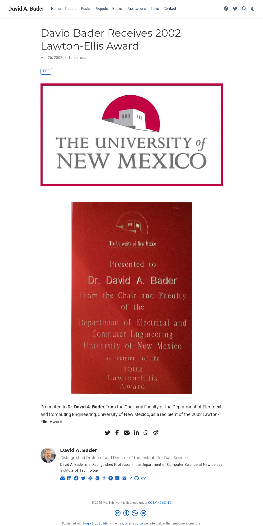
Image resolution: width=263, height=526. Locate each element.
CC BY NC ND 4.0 (159, 503)
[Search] (244, 9)
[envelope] (127, 432)
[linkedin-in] (136, 432)
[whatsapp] (146, 432)
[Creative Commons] (131, 513)
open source (134, 523)
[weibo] (155, 432)
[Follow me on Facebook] (226, 9)
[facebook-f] (117, 432)
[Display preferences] (253, 9)
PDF (46, 71)
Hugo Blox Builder (96, 523)
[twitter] (107, 432)
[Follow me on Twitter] (235, 9)
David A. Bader (26, 9)
